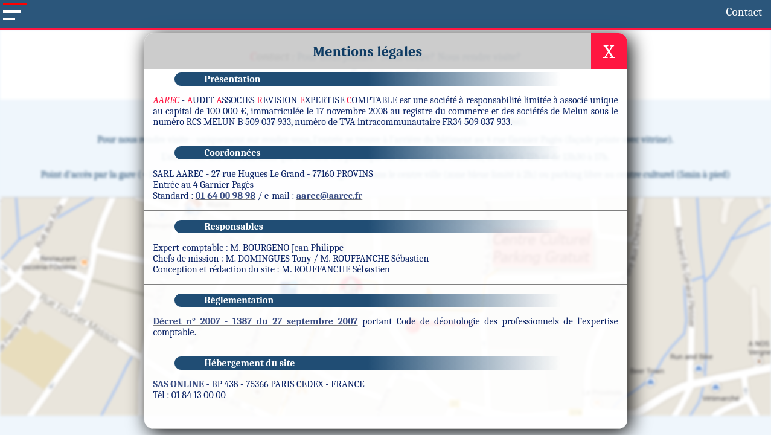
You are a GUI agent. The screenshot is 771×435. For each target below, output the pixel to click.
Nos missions (280, 35)
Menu (208, 35)
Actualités (360, 35)
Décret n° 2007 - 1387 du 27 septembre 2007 (255, 361)
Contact (85, 10)
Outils (424, 35)
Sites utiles (489, 35)
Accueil (48, 10)
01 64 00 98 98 (225, 236)
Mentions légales (424, 429)
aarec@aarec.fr (329, 236)
